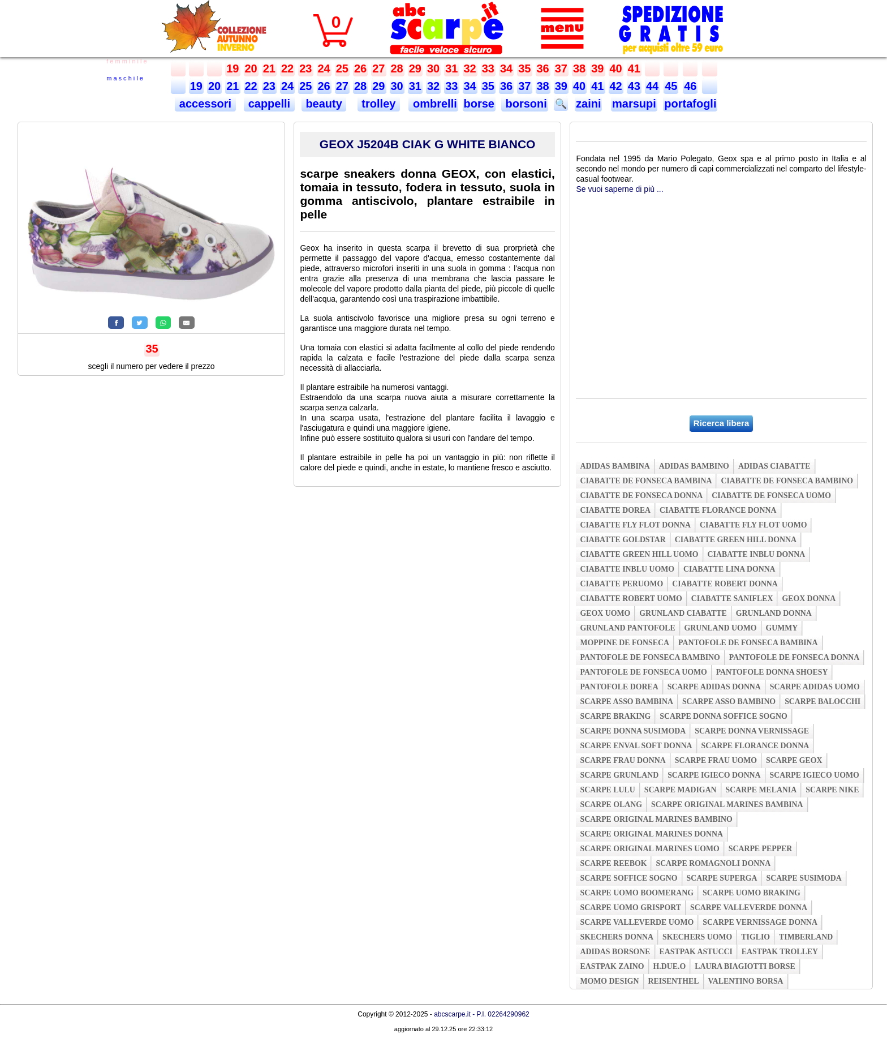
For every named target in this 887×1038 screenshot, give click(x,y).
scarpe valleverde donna (748, 907)
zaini (588, 103)
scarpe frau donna (622, 760)
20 (251, 68)
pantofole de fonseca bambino (650, 657)
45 (671, 86)
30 (433, 68)
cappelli (269, 103)
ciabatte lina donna (729, 569)
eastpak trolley (780, 951)
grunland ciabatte (683, 613)
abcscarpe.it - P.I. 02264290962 (481, 1014)
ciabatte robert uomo (631, 598)
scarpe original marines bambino (656, 819)
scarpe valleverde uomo (637, 922)
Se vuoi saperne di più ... (619, 189)
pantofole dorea (619, 687)
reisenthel (673, 981)
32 (470, 68)
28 (397, 68)
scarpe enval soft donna (636, 745)
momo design (609, 981)
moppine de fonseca (624, 642)
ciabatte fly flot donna (635, 525)
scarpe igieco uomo (814, 775)
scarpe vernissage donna (760, 922)
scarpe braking (615, 716)
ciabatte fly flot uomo (753, 525)
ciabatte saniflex (732, 598)
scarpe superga (722, 878)
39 (597, 68)
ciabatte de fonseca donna (641, 495)
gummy (782, 628)
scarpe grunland (619, 775)
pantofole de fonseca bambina (748, 642)
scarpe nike (832, 790)
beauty (324, 103)
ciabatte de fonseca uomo (771, 495)
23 (305, 68)
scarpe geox (794, 760)
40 (616, 68)
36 (543, 68)
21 (269, 68)
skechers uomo (697, 937)
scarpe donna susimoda (633, 731)
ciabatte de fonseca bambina (646, 481)
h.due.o (669, 966)
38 (579, 68)
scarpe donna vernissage (752, 731)
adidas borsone (615, 951)
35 (524, 68)
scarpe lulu (607, 790)
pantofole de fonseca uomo (643, 672)
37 (561, 68)
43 (634, 86)
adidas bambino (694, 466)
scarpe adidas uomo (815, 687)
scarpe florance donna (755, 745)
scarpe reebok (613, 863)
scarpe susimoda (803, 878)
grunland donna (774, 613)
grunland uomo (720, 628)
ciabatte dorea (615, 510)
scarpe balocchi (822, 701)
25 (342, 68)
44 (652, 86)
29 (415, 68)
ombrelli (433, 103)
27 (378, 68)
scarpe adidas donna (714, 687)
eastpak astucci (696, 951)
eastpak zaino (612, 966)
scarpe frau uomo (716, 760)
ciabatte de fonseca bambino (787, 481)
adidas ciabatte (774, 466)
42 (616, 86)
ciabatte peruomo (621, 584)
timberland (806, 937)
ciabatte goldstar (622, 539)
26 (360, 68)
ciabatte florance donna (718, 510)
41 (634, 68)
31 (451, 68)
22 (287, 68)
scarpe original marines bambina (727, 804)
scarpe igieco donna (714, 775)
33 (488, 68)
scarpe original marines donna (651, 834)
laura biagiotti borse (745, 966)
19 (232, 68)
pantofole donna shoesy (772, 672)
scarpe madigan (680, 790)
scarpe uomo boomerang (637, 893)
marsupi (634, 103)
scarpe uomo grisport (630, 907)
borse (479, 103)
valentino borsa (745, 981)
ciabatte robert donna (724, 584)
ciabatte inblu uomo (627, 569)
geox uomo (605, 613)
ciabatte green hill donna (735, 539)
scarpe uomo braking (751, 893)
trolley (379, 103)
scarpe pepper (761, 848)
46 (690, 86)
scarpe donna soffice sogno (723, 716)
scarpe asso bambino (729, 701)
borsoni (524, 103)
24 (324, 68)
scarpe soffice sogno (628, 878)
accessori (205, 103)
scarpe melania (761, 790)
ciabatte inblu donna (757, 554)
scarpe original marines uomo (649, 848)
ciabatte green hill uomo (639, 554)
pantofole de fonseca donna (794, 657)
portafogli (690, 103)
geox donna (809, 598)
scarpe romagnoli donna (713, 863)
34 (506, 68)
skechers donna (616, 937)
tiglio (755, 937)
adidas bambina (614, 466)
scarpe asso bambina (626, 701)
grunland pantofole (627, 628)
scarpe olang (610, 804)
